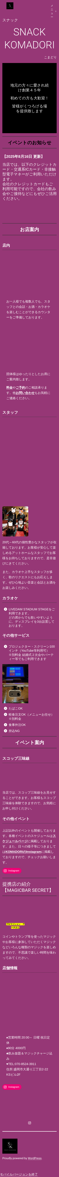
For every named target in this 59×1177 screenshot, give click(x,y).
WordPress (35, 1158)
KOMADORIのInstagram (23, 851)
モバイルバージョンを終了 (19, 1174)
